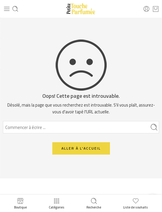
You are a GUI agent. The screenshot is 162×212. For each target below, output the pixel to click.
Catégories (56, 203)
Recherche (93, 203)
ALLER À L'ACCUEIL (81, 148)
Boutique (20, 203)
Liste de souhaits (135, 203)
